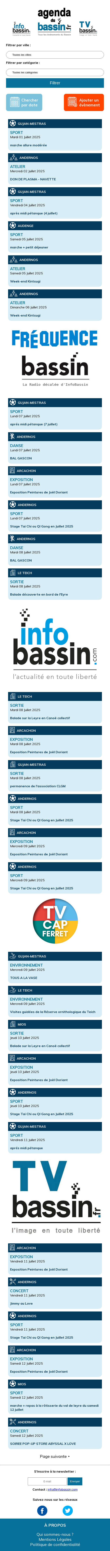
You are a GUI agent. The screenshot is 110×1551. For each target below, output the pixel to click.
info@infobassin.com (63, 1489)
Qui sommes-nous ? (55, 1534)
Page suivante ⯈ (55, 1456)
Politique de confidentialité (55, 1544)
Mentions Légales (55, 1539)
